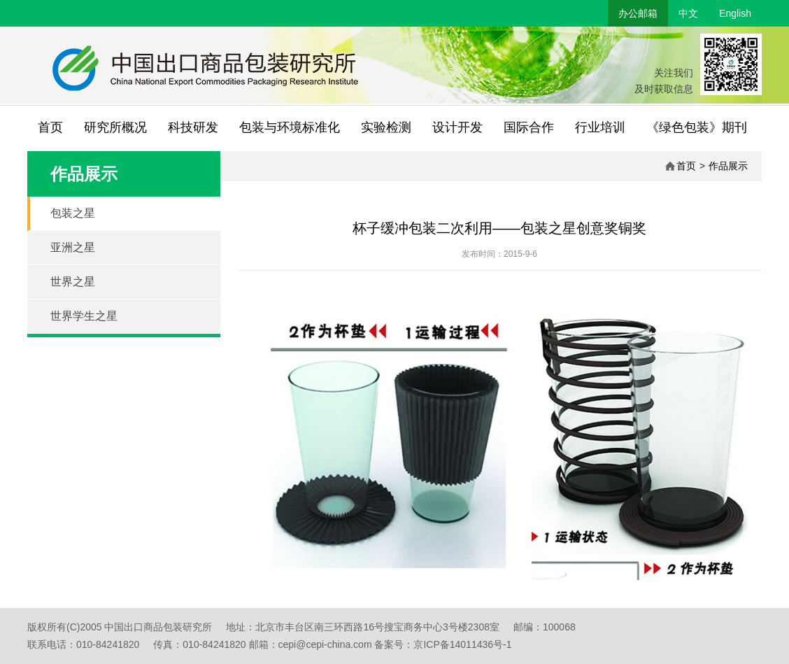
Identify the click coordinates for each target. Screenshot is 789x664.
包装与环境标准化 (289, 127)
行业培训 (600, 127)
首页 (50, 127)
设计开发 (457, 127)
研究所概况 (115, 127)
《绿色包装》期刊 (696, 127)
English (735, 13)
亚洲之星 (72, 247)
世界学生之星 (84, 316)
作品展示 (728, 165)
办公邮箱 (638, 13)
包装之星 (72, 213)
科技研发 (193, 127)
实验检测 (386, 127)
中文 (688, 13)
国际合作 (529, 127)
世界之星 (72, 282)
